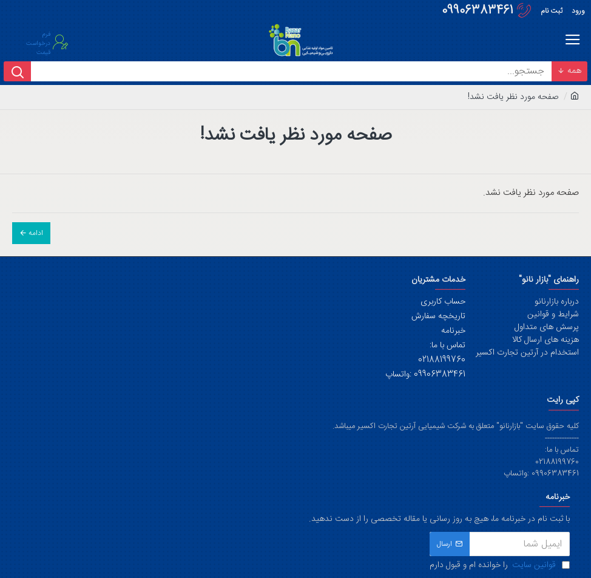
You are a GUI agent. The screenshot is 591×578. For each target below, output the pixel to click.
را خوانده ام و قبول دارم (500, 565)
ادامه (36, 233)
